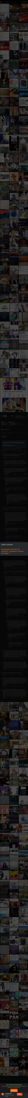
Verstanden (13, 1090)
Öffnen (19, 1094)
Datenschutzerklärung (16, 1087)
